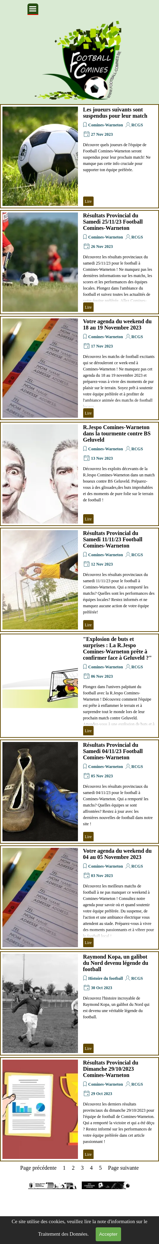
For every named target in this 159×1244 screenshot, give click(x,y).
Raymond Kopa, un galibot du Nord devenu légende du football (116, 963)
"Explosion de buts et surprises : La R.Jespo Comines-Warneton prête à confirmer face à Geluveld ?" (117, 648)
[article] (79, 156)
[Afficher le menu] (32, 9)
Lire (88, 201)
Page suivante (123, 1168)
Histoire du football (105, 978)
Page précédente (38, 1168)
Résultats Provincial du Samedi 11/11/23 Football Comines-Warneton (113, 539)
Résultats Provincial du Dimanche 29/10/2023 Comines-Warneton (110, 1069)
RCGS (137, 125)
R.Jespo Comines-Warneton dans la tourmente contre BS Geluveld (117, 433)
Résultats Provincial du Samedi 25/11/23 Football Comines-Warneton (113, 221)
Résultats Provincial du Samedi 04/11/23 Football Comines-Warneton (113, 751)
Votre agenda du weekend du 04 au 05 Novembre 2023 (117, 854)
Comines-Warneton (105, 125)
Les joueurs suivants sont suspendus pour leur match (115, 113)
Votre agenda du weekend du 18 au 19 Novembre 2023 (117, 324)
